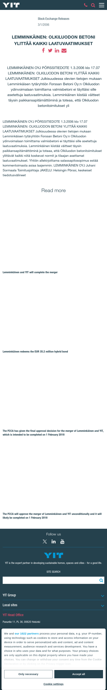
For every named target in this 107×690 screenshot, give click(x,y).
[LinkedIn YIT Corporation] (53, 541)
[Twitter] (50, 50)
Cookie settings (54, 683)
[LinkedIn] (57, 50)
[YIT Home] (11, 5)
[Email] (63, 50)
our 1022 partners (27, 633)
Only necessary (28, 674)
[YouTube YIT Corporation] (62, 541)
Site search (53, 571)
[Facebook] (43, 50)
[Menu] (101, 5)
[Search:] (100, 580)
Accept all (78, 674)
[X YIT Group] (45, 541)
